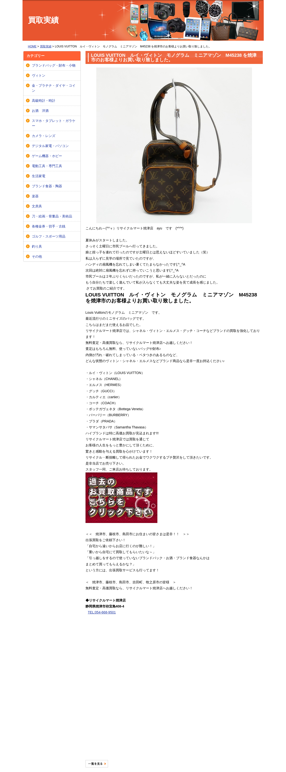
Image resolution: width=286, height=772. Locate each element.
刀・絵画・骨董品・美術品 (52, 216)
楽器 (35, 196)
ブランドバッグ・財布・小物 (53, 65)
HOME (32, 46)
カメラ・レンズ (43, 136)
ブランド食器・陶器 (47, 186)
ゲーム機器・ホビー (47, 156)
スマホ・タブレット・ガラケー (53, 123)
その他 (37, 256)
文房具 (37, 206)
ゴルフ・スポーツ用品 (48, 236)
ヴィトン (38, 75)
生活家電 (38, 176)
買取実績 (45, 46)
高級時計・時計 (43, 100)
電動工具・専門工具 (47, 166)
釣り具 (37, 246)
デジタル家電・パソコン (50, 146)
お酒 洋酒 (40, 111)
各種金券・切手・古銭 (48, 226)
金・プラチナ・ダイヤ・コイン (53, 88)
